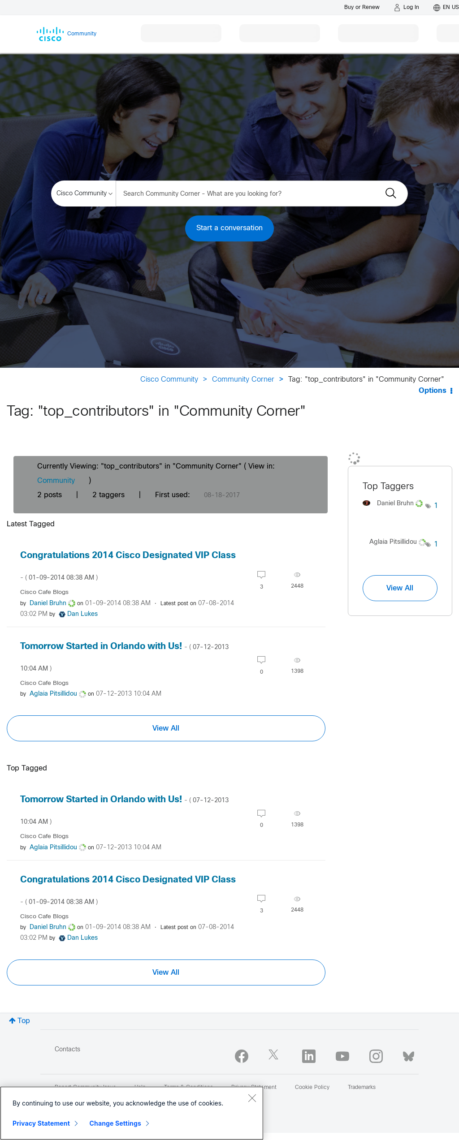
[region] (132, 1113)
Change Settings (115, 1123)
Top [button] (23, 1021)
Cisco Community (169, 379)
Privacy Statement (41, 1123)
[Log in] (406, 7)
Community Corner (243, 379)
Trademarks (362, 1087)
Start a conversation (229, 228)
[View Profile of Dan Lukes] (82, 614)
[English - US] (446, 7)
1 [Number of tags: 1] (436, 506)
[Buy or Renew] (362, 7)
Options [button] (432, 390)
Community (56, 481)
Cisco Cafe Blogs (44, 592)
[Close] (251, 1097)
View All (165, 728)
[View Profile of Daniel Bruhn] (48, 604)
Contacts (67, 1050)
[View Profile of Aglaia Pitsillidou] (53, 694)
